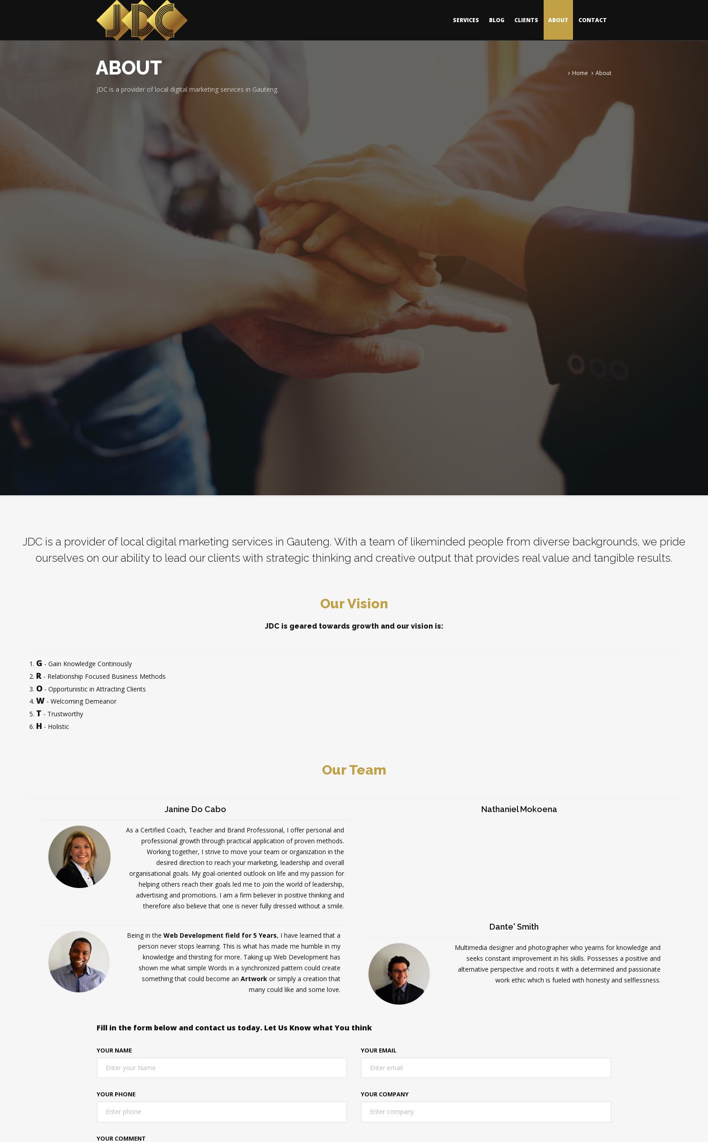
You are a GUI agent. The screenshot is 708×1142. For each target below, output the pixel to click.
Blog (496, 20)
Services (466, 20)
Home (580, 73)
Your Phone (116, 1094)
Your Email (378, 1050)
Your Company (385, 1094)
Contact (592, 20)
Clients (526, 20)
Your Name (114, 1050)
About (558, 20)
